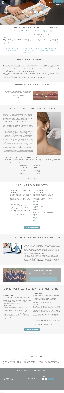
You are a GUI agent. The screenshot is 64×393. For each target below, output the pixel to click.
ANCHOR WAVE (57, 386)
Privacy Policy (24, 386)
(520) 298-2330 (34, 376)
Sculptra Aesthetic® (32, 178)
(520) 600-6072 (34, 378)
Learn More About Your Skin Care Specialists (43, 279)
